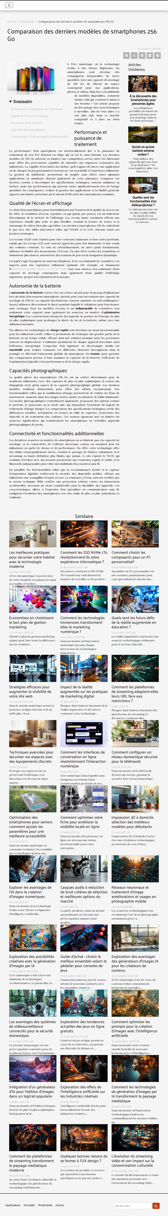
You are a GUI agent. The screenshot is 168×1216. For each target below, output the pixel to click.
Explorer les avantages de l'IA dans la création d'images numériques (30, 892)
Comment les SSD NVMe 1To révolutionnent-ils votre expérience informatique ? (83, 557)
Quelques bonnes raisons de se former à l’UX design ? (83, 1158)
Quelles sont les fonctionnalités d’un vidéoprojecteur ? (143, 201)
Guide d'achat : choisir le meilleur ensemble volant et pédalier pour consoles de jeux (83, 963)
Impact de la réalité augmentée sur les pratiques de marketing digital (84, 691)
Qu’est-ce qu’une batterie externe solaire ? (143, 150)
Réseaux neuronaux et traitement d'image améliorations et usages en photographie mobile (134, 894)
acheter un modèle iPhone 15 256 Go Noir (38, 269)
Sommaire (22, 101)
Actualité (29, 1205)
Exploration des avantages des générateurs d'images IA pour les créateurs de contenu (135, 963)
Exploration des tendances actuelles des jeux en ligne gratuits (82, 1026)
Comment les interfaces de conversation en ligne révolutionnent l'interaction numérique (83, 758)
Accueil (11, 21)
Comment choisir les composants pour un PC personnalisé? (131, 557)
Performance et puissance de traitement (37, 109)
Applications (12, 1205)
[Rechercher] (132, 1206)
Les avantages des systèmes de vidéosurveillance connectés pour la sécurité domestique (32, 1028)
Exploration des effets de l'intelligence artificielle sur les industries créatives (82, 1091)
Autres (59, 1205)
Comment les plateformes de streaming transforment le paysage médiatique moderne (31, 1162)
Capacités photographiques (28, 129)
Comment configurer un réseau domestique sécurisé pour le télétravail (135, 756)
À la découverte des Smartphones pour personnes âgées (143, 99)
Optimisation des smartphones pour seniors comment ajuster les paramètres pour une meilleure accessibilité (30, 826)
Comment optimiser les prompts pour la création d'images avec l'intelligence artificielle (134, 1028)
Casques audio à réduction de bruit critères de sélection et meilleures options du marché (84, 894)
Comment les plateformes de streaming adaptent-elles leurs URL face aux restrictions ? (135, 693)
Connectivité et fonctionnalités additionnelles (39, 136)
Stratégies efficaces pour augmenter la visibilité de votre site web (30, 691)
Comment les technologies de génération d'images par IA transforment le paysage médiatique (134, 1093)
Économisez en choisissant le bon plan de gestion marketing (31, 622)
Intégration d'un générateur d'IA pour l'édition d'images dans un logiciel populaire (32, 1091)
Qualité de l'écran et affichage (30, 115)
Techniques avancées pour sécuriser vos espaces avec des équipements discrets (31, 756)
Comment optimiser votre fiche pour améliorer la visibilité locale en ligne (81, 822)
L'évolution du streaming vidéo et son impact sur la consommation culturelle (133, 1160)
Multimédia (27, 21)
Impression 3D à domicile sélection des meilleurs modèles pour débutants (132, 822)
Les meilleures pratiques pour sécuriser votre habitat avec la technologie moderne (32, 559)
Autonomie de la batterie (26, 122)
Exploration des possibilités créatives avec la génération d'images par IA (32, 961)
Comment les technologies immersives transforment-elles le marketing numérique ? (82, 624)
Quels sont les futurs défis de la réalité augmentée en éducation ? (134, 622)
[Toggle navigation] (9, 5)
